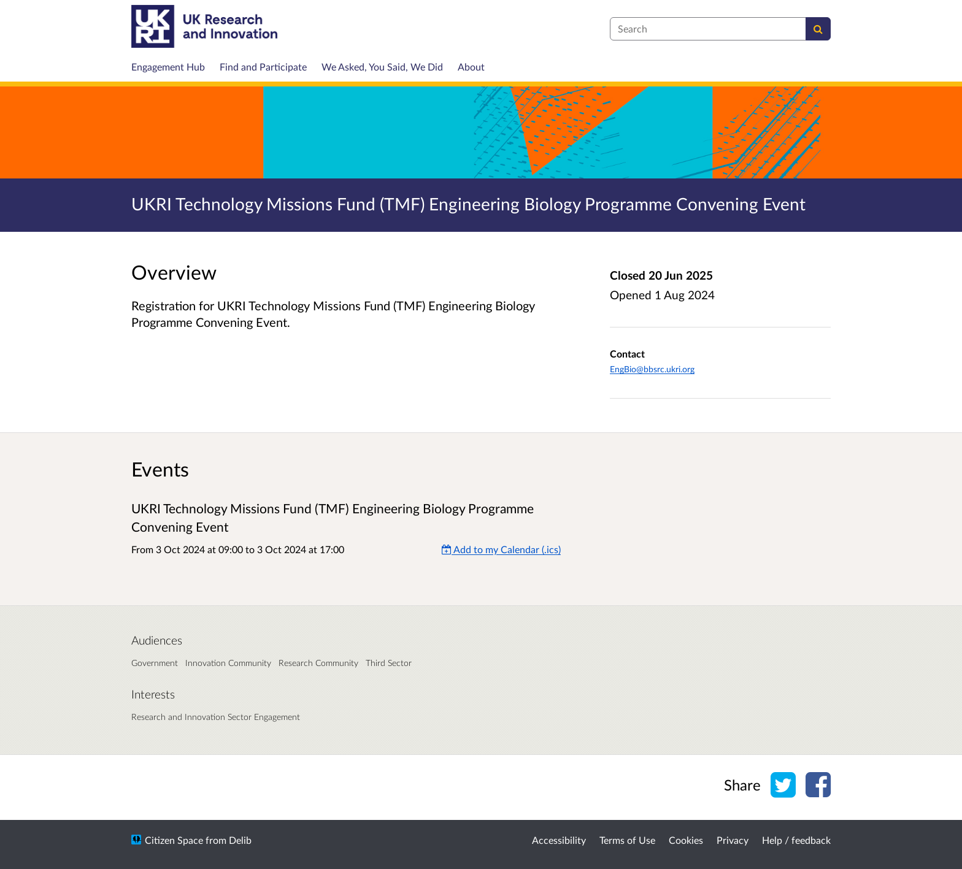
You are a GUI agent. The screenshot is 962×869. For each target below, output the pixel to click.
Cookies (686, 840)
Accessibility (559, 840)
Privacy (732, 840)
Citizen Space (174, 840)
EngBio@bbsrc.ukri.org (652, 369)
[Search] (818, 28)
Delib (240, 840)
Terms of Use (627, 840)
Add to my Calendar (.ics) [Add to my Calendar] (501, 549)
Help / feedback (796, 840)
